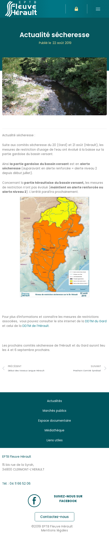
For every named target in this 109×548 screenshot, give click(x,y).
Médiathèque (54, 430)
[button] (98, 9)
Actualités (54, 401)
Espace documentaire (54, 421)
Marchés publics (54, 411)
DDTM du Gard (95, 321)
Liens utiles (55, 440)
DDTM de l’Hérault (35, 326)
